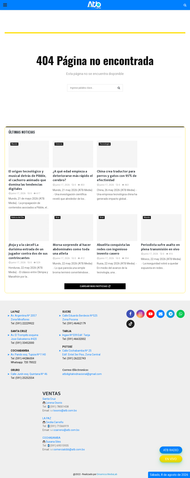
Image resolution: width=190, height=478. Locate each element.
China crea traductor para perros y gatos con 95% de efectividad (117, 176)
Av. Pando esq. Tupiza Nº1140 (28, 354)
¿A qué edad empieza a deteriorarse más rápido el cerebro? (73, 176)
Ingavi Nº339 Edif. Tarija (76, 335)
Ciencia (58, 144)
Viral (57, 217)
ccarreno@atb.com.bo (66, 429)
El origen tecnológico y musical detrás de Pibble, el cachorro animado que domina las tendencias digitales (27, 180)
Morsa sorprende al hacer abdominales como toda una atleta (72, 249)
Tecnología (105, 144)
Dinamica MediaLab (107, 474)
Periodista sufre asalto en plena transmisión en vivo (160, 247)
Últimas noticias (22, 132)
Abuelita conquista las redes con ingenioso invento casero (113, 249)
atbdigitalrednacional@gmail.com (82, 373)
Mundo (14, 144)
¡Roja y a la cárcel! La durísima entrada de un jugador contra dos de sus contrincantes (28, 251)
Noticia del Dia (17, 217)
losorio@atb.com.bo (65, 410)
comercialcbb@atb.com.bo (69, 449)
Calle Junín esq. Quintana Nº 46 (29, 373)
